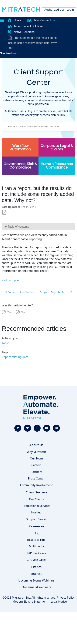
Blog (36, 533)
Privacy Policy (66, 597)
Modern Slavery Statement (30, 601)
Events (36, 567)
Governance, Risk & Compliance (20, 165)
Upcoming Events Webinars (36, 580)
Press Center (36, 478)
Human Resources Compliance (57, 165)
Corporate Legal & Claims (56, 147)
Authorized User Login (59, 9)
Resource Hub (36, 540)
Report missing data (15, 357)
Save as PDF (4, 212)
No (23, 312)
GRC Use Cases (36, 560)
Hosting (36, 512)
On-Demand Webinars (36, 587)
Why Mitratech (36, 452)
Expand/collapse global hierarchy (2, 20)
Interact (36, 574)
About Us (36, 445)
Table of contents (18, 226)
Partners (36, 472)
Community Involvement (36, 485)
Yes (9, 312)
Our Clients (36, 499)
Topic (5, 343)
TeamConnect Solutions (26, 26)
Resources (36, 526)
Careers (36, 465)
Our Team (36, 458)
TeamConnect (39, 20)
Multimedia (36, 546)
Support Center (36, 519)
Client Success (36, 492)
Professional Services (36, 506)
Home (15, 20)
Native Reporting (21, 31)
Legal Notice (58, 601)
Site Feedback (9, 53)
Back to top (9, 280)
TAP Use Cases (36, 553)
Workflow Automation (20, 147)
